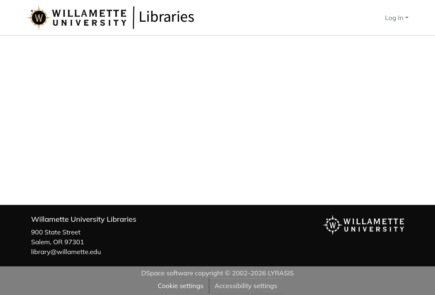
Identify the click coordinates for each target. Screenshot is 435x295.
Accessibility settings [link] (246, 285)
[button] (137, 17)
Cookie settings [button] (181, 285)
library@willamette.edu (66, 252)
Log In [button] (395, 18)
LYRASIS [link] (281, 273)
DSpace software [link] (167, 273)
